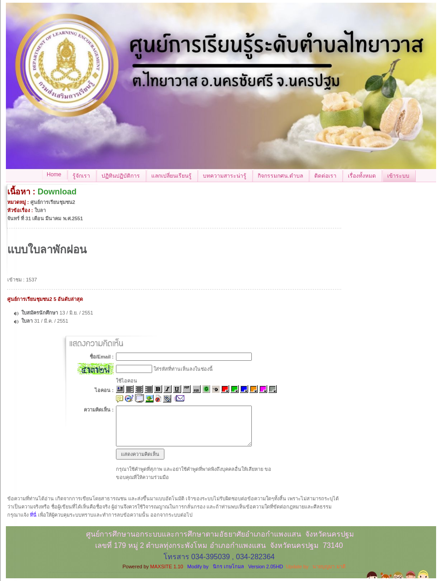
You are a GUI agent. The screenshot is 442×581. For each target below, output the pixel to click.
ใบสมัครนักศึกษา (39, 312)
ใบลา (27, 321)
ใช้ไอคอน (126, 380)
